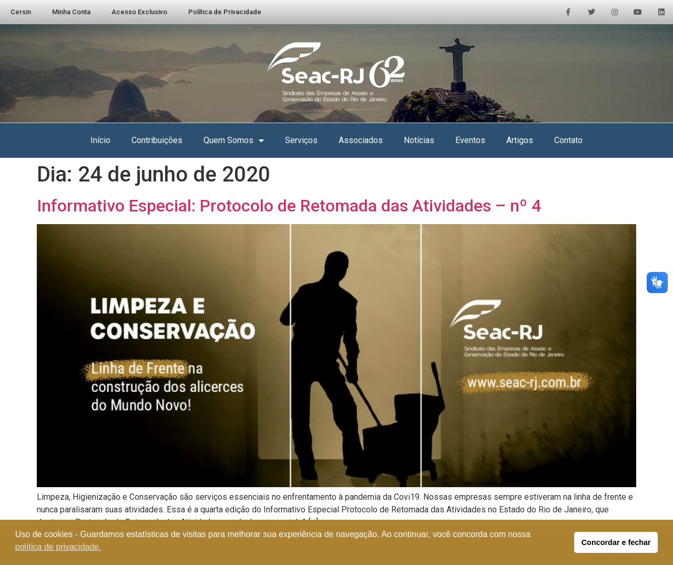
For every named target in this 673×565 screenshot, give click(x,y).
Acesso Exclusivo (139, 12)
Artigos (519, 140)
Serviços (301, 140)
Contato (568, 140)
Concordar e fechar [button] (616, 542)
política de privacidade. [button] (58, 546)
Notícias (419, 140)
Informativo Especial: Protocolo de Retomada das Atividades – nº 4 (289, 206)
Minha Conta (71, 12)
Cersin (21, 12)
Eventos (470, 140)
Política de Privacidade (224, 12)
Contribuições (156, 140)
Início (100, 140)
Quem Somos (233, 140)
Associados (361, 140)
